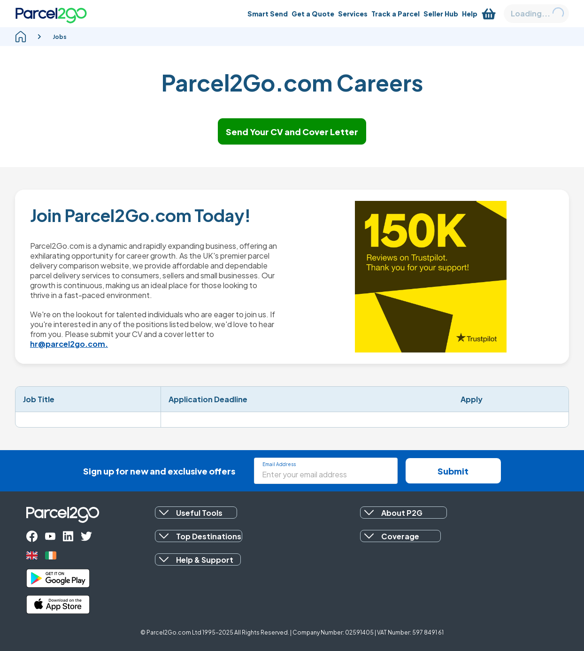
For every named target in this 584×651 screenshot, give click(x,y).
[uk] (32, 555)
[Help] (469, 13)
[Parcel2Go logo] (51, 13)
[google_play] (58, 578)
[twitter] (86, 536)
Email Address (279, 464)
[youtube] (50, 536)
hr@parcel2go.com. (69, 344)
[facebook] (32, 536)
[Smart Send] (268, 13)
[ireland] (50, 555)
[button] (196, 512)
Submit (453, 471)
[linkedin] (68, 536)
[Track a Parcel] (395, 13)
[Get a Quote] (313, 13)
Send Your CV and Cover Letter (292, 131)
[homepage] (20, 36)
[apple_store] (58, 604)
